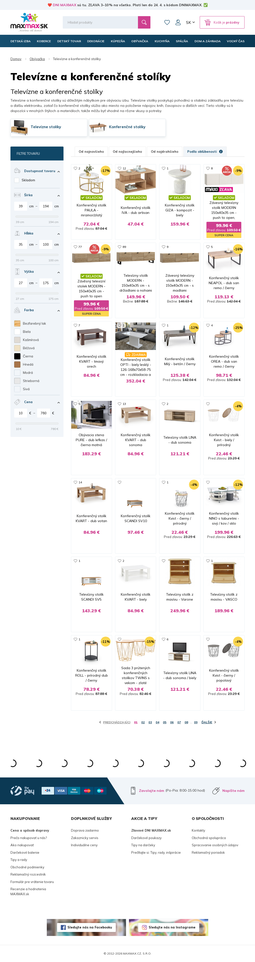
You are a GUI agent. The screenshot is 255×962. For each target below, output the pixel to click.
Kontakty (198, 830)
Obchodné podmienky (27, 867)
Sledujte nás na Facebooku (89, 927)
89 (124, 247)
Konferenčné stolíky (127, 126)
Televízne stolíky (46, 126)
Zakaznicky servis (84, 838)
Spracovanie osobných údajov (215, 845)
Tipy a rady (18, 860)
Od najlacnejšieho (127, 152)
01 (135, 722)
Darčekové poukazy (146, 838)
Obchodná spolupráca (209, 838)
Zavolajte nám (151, 790)
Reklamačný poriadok (208, 852)
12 (124, 168)
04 (157, 722)
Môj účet (178, 22)
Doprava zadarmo (85, 830)
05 (164, 722)
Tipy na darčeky (143, 845)
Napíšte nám (233, 790)
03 (150, 722)
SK (188, 22)
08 (186, 722)
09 (195, 722)
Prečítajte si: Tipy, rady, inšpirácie (156, 852)
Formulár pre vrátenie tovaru (32, 882)
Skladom (28, 180)
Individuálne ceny (84, 845)
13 (124, 404)
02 (143, 722)
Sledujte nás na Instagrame (172, 927)
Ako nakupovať (22, 845)
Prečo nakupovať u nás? (28, 838)
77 (80, 247)
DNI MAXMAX (64, 5)
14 (80, 482)
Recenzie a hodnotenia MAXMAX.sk (28, 891)
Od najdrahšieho (164, 152)
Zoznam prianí (167, 22)
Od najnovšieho (91, 152)
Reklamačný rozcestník (28, 874)
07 (179, 722)
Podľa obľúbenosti (205, 152)
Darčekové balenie (24, 852)
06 (172, 722)
